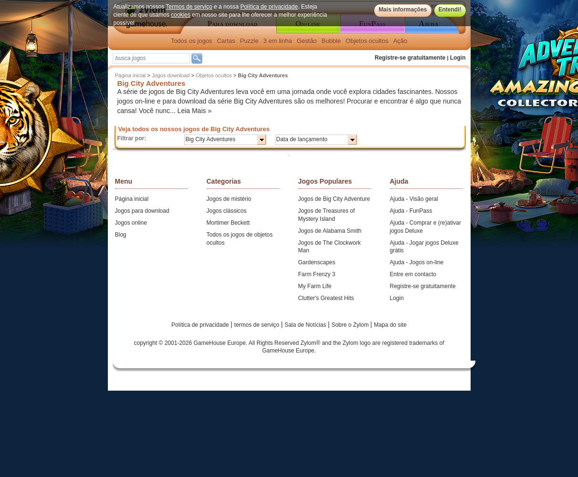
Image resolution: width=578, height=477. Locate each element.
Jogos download (171, 75)
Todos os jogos (191, 40)
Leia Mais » (195, 110)
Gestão (307, 40)
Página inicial (130, 75)
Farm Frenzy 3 (317, 274)
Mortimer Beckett (228, 222)
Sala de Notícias (306, 324)
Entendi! (450, 9)
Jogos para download (142, 210)
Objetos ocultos (367, 40)
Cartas (226, 40)
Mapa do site (390, 324)
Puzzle (249, 40)
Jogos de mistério (229, 199)
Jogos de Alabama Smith (330, 231)
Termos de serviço (189, 6)
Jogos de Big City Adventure (334, 199)
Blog (120, 234)
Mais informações (402, 9)
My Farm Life (315, 286)
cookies (180, 14)
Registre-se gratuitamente (410, 57)
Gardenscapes (317, 262)
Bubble (331, 40)
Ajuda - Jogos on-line (417, 262)
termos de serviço (257, 324)
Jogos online (131, 222)
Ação (400, 40)
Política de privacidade (269, 6)
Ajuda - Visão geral (414, 199)
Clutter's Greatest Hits (326, 298)
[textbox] (151, 58)
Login (458, 57)
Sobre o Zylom (350, 324)
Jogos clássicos (227, 210)
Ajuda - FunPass (411, 210)
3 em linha (277, 40)
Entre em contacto (413, 274)
